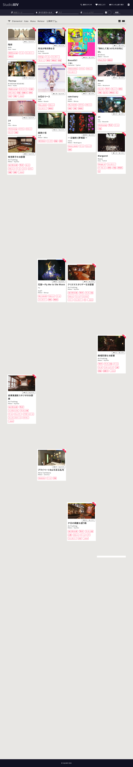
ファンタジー (29, 53)
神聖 (59, 60)
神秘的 (11, 56)
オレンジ (114, 89)
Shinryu (76, 101)
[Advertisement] (66, 751)
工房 (117, 367)
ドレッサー (18, 414)
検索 (117, 12)
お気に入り (102, 4)
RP (108, 89)
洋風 (15, 96)
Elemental (71, 65)
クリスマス (85, 296)
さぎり (70, 99)
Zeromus (47, 474)
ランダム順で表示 (118, 4)
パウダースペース (28, 414)
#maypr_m (101, 164)
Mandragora (78, 143)
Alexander (45, 53)
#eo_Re (100, 89)
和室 (10, 172)
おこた (28, 165)
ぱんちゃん (101, 54)
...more (21, 96)
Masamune (106, 85)
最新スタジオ (87, 4)
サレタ (100, 367)
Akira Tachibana (44, 473)
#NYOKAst (42, 141)
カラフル (81, 68)
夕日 (79, 538)
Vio (99, 120)
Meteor (100, 56)
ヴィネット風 (89, 293)
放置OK (24, 92)
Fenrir (14, 49)
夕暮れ (70, 63)
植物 (48, 60)
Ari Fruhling (12, 160)
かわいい (89, 68)
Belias (46, 137)
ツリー (70, 300)
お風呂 (31, 89)
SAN (39, 99)
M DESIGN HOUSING (16, 83)
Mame (100, 159)
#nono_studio (73, 146)
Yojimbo (16, 161)
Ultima (14, 125)
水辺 (10, 96)
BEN (10, 47)
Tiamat (104, 161)
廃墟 (55, 141)
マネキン (25, 417)
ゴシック (88, 146)
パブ (88, 535)
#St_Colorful (72, 105)
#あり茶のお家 (13, 165)
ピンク (11, 132)
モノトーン (42, 60)
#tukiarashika (73, 68)
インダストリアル (13, 410)
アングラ (49, 141)
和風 (15, 172)
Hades (15, 85)
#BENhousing (13, 53)
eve (99, 83)
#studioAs (42, 478)
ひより (40, 291)
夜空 (18, 92)
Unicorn (106, 56)
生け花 (105, 92)
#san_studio (42, 105)
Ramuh (46, 101)
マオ (39, 135)
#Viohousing (102, 125)
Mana (10, 85)
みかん (30, 168)
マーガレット (102, 168)
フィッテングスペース (15, 417)
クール (21, 53)
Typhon (78, 65)
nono (70, 141)
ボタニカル (12, 92)
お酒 (70, 535)
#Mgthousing (13, 89)
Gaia (9, 49)
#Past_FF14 (102, 60)
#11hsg (41, 57)
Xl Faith (41, 51)
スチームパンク (108, 367)
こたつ (24, 168)
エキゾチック (23, 89)
